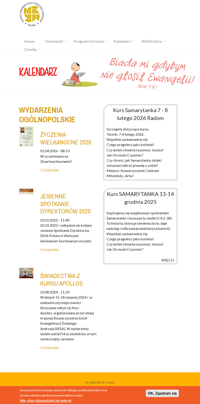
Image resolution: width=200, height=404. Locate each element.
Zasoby (30, 49)
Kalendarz (122, 41)
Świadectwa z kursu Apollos (61, 280)
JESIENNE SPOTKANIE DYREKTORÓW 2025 (65, 203)
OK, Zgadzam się (162, 394)
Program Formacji (89, 41)
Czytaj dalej (49, 170)
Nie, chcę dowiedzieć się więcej (45, 401)
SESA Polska (151, 41)
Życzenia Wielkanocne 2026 (65, 138)
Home (29, 41)
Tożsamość (54, 41)
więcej (167, 260)
